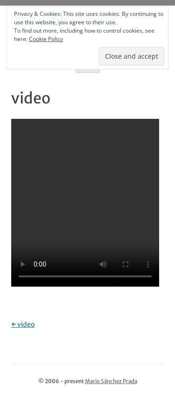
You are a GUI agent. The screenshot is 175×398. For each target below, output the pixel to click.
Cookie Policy (46, 39)
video (23, 324)
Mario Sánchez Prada (111, 381)
